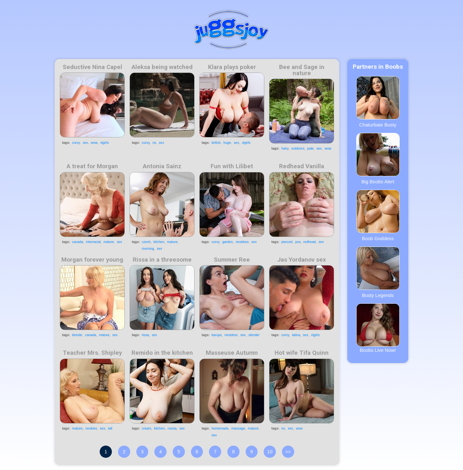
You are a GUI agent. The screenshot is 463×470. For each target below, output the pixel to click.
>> (288, 451)
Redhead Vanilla (301, 166)
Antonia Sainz (162, 166)
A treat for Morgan (92, 166)
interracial (93, 242)
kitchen (158, 242)
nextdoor (242, 242)
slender (254, 335)
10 (270, 451)
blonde (77, 335)
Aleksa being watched (162, 67)
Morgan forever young (92, 259)
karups (217, 335)
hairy (284, 148)
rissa (145, 335)
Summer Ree (232, 259)
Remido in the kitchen (162, 352)
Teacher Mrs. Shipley (92, 352)
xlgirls (104, 142)
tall (110, 428)
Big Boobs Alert (378, 158)
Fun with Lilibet (232, 166)
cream (146, 428)
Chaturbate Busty (378, 101)
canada (77, 242)
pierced (286, 242)
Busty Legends (378, 272)
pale (310, 148)
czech (146, 242)
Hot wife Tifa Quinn (302, 352)
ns (154, 142)
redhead (309, 242)
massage (238, 428)
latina (296, 335)
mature (109, 242)
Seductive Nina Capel (92, 67)
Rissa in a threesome (162, 259)
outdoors (297, 148)
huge (227, 142)
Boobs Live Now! (378, 328)
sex (85, 142)
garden (227, 242)
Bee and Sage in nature (301, 70)
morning (148, 248)
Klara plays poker (232, 67)
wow (94, 142)
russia (172, 428)
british (216, 142)
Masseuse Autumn (232, 352)
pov (297, 242)
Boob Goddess (378, 215)
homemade (220, 428)
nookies (91, 428)
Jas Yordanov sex (301, 259)
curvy (76, 142)
